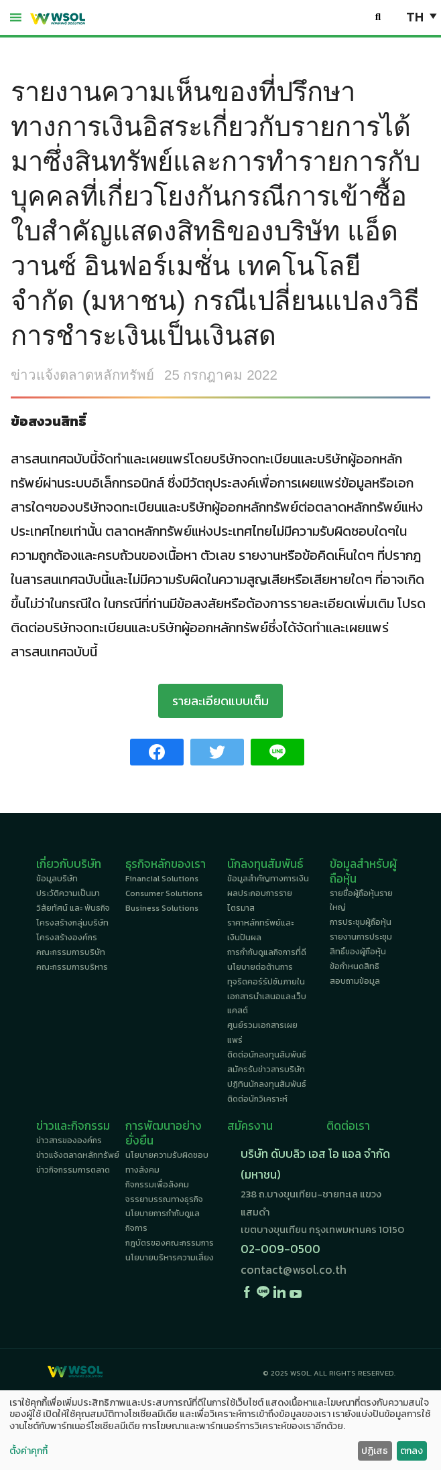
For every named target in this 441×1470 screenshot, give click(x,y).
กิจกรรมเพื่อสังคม (157, 1185)
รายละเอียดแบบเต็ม (220, 701)
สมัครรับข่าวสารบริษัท (266, 1069)
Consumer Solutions (163, 893)
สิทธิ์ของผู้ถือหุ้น (358, 952)
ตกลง (411, 1451)
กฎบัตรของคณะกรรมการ (169, 1243)
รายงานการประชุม (361, 937)
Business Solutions (161, 908)
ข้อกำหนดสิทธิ (354, 966)
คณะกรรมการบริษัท (70, 952)
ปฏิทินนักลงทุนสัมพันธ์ (266, 1084)
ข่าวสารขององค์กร (69, 1140)
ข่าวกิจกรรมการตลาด (73, 1170)
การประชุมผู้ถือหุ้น (360, 922)
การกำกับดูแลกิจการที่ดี (266, 952)
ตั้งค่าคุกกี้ (28, 1451)
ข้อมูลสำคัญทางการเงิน (268, 879)
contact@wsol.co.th (293, 1269)
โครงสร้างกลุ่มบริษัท (72, 923)
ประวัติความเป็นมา (68, 893)
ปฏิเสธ (374, 1451)
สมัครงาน (250, 1125)
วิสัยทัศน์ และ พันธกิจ (73, 908)
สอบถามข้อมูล (355, 981)
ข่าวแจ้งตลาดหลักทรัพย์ (82, 374)
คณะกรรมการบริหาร (72, 967)
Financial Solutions (161, 879)
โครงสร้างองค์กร (66, 938)
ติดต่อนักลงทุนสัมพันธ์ (266, 1055)
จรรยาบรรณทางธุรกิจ (164, 1199)
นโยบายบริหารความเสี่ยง (169, 1258)
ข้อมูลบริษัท (57, 879)
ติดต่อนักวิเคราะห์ (257, 1099)
